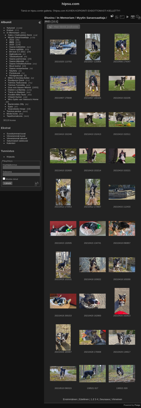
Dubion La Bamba (16, 90)
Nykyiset (11, 28)
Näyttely (13, 70)
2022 (11, 39)
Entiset (10, 30)
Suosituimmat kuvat (16, 133)
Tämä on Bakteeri (16, 92)
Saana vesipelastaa (18, 68)
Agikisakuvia (15, 54)
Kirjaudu (11, 156)
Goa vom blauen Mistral (19, 87)
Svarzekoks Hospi (16, 109)
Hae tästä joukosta (66, 26)
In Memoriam (13, 32)
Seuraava (105, 399)
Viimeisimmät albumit (17, 138)
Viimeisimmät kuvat (16, 136)
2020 (11, 44)
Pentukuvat (14, 73)
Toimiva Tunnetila (16, 85)
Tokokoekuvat (16, 56)
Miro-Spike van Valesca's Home (23, 99)
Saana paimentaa (17, 59)
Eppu (10, 106)
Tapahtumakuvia (15, 116)
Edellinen (84, 399)
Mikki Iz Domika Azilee (19, 78)
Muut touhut (15, 66)
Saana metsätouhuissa (20, 63)
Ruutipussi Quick (16, 80)
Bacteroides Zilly (16, 104)
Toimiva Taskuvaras (17, 82)
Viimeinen (117, 399)
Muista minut (10, 179)
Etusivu (49, 17)
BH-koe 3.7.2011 (17, 51)
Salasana (7, 171)
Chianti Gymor (15, 97)
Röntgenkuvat (16, 75)
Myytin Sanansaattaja (18, 37)
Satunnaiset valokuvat (17, 140)
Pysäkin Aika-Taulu (17, 94)
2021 (11, 42)
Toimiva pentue (14, 111)
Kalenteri (11, 143)
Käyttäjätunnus (10, 164)
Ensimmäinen (70, 399)
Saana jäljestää (16, 61)
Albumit (6, 22)
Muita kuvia (12, 113)
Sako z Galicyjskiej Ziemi (20, 35)
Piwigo (137, 405)
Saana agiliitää (16, 49)
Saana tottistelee (17, 47)
